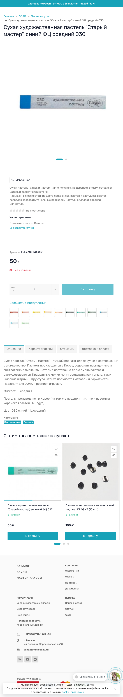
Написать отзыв (35, 210)
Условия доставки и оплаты (33, 602)
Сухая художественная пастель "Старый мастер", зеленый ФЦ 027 (30, 507)
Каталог (23, 565)
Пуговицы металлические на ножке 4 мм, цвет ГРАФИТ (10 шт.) (90, 507)
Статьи (69, 608)
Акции (22, 571)
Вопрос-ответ (73, 602)
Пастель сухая (12, 422)
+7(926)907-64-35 (37, 634)
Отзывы (69, 576)
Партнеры (71, 582)
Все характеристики (22, 227)
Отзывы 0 (67, 349)
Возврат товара (26, 608)
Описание (14, 349)
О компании (72, 570)
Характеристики (41, 349)
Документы (72, 588)
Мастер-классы (29, 577)
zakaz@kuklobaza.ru (36, 649)
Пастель (28, 422)
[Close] (114, 688)
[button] (59, 159)
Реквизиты (23, 614)
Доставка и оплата (95, 349)
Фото (68, 614)
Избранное (20, 180)
